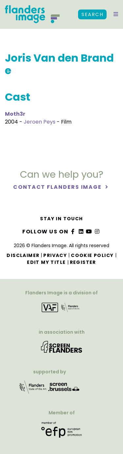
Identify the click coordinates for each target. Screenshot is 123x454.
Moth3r (15, 114)
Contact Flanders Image (58, 187)
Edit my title (46, 262)
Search (92, 14)
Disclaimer (23, 255)
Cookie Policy (92, 255)
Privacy (55, 255)
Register (83, 262)
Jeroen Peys (39, 122)
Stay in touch (61, 218)
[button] (115, 14)
